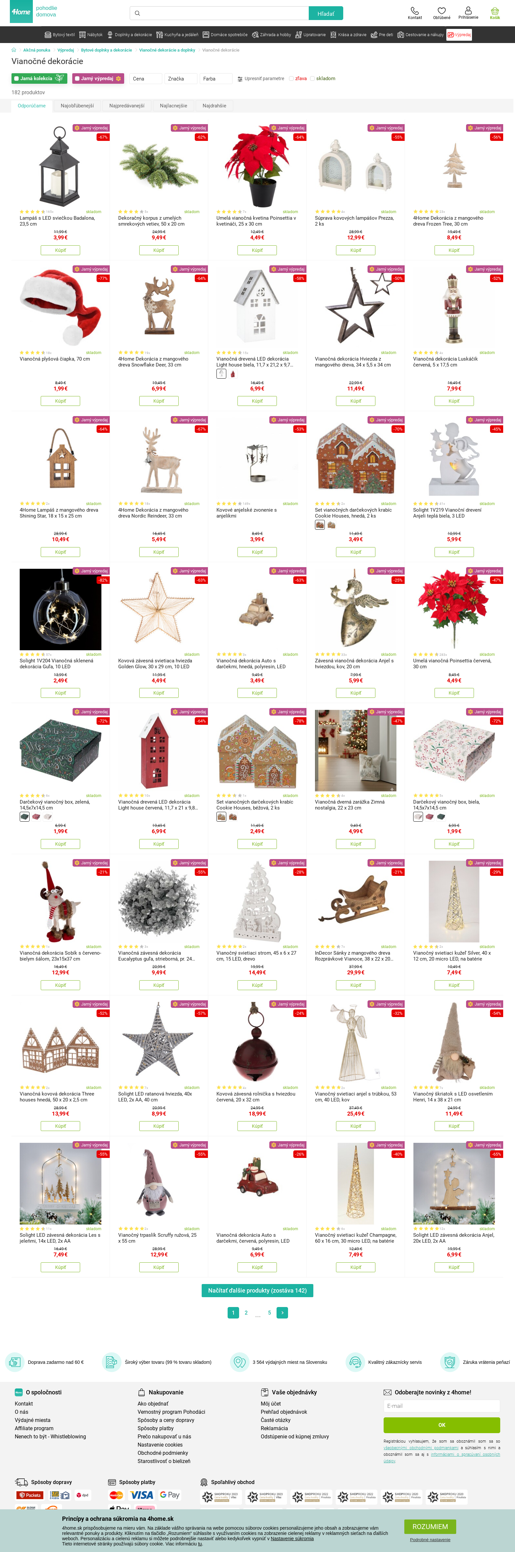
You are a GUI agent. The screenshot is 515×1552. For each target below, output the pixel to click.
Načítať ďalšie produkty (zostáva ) (257, 1290)
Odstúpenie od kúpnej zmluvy (295, 1436)
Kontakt (24, 1403)
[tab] (146, 78)
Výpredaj (65, 50)
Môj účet (271, 1403)
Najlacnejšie (173, 106)
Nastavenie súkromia (292, 1538)
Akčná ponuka (36, 50)
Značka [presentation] (176, 79)
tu (200, 1543)
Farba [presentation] (209, 79)
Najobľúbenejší (77, 106)
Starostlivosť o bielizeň (164, 1461)
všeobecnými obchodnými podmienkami (421, 1448)
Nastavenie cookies (160, 1444)
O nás (21, 1411)
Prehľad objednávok (284, 1411)
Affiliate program (34, 1428)
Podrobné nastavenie (430, 1539)
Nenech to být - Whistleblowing (50, 1436)
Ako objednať (153, 1403)
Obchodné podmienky (163, 1453)
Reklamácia (274, 1428)
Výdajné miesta (33, 1420)
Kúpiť (60, 250)
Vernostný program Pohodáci (171, 1411)
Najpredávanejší (127, 106)
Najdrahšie (214, 106)
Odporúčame (32, 106)
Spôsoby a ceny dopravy (166, 1420)
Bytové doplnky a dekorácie (106, 50)
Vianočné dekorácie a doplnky (167, 50)
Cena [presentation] (138, 79)
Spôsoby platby (156, 1428)
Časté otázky (276, 1420)
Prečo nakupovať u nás (164, 1436)
